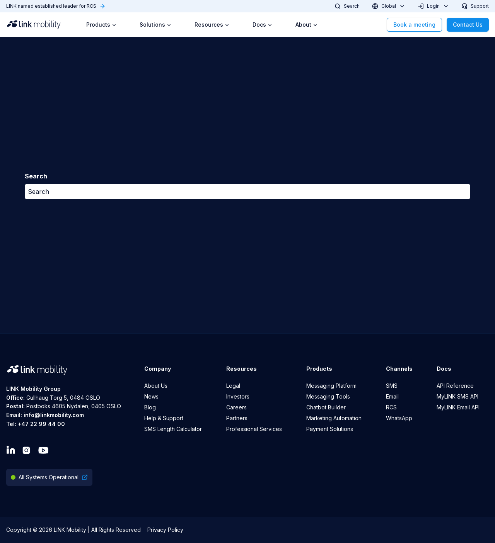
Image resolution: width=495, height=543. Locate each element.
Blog (150, 407)
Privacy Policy (165, 529)
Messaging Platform (331, 385)
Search (38, 191)
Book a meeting (414, 24)
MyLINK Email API (458, 407)
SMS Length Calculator (173, 429)
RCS (391, 407)
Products (101, 24)
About (306, 24)
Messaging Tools (328, 396)
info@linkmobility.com (54, 415)
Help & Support (163, 418)
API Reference (455, 385)
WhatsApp (399, 418)
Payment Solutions (329, 429)
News (151, 396)
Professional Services (254, 429)
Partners (237, 418)
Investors (237, 396)
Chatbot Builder (326, 407)
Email (392, 396)
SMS (392, 385)
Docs (262, 24)
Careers (236, 407)
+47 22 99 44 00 (41, 424)
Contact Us (468, 24)
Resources (212, 24)
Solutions (155, 24)
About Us (155, 385)
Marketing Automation (334, 418)
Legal (233, 385)
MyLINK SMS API (457, 396)
